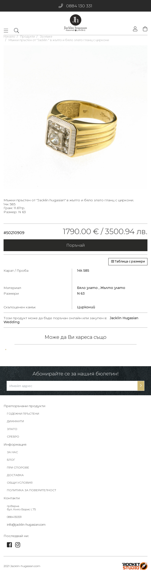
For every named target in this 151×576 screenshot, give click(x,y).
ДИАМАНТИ (15, 421)
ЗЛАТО (12, 429)
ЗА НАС (12, 452)
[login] (135, 29)
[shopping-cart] (144, 29)
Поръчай (75, 245)
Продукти (27, 36)
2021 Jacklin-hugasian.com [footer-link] (22, 566)
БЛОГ (11, 459)
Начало (9, 36)
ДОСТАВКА (15, 475)
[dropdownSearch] (16, 30)
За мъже (46, 36)
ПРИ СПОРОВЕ (18, 467)
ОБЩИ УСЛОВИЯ (19, 482)
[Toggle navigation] (7, 30)
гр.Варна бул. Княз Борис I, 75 (21, 507)
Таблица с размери (128, 261)
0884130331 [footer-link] (14, 517)
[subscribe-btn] (140, 386)
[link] (6, 349)
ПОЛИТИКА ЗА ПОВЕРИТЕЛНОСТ (31, 490)
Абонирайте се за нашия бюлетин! (75, 374)
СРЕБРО (13, 436)
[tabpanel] (75, 117)
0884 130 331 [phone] (75, 5)
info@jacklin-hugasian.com (26, 524)
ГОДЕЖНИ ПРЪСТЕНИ (23, 413)
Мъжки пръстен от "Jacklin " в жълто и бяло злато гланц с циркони (59, 40)
